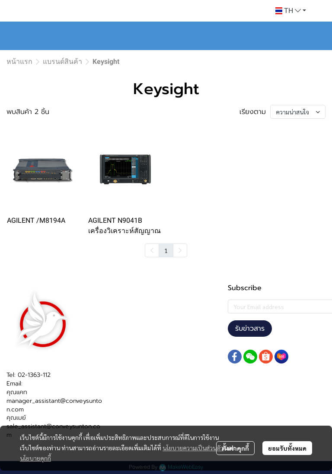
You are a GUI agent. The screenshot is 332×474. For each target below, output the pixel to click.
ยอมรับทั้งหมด (287, 448)
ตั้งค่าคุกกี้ (235, 448)
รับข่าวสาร (250, 328)
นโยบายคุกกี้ (35, 458)
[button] (290, 10)
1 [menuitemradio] (166, 250)
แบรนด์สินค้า (62, 61)
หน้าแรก (19, 61)
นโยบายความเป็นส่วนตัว (193, 448)
